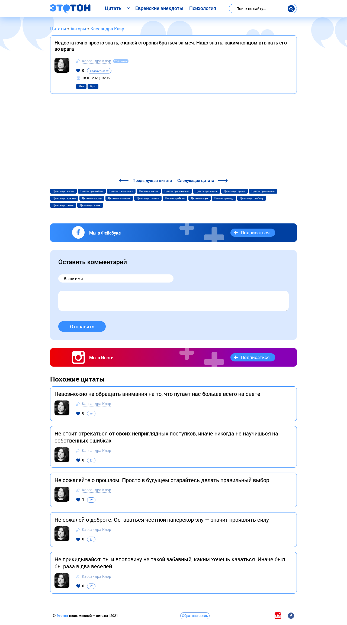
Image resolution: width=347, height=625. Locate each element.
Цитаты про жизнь (63, 191)
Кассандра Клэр (96, 60)
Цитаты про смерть (119, 198)
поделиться (99, 70)
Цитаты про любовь (92, 191)
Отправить (82, 326)
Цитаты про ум (199, 198)
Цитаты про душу (92, 198)
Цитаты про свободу (251, 198)
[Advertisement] (173, 137)
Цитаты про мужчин (64, 198)
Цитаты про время (234, 191)
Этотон (62, 616)
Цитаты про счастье (263, 191)
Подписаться (255, 232)
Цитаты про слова (63, 205)
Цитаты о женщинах (121, 191)
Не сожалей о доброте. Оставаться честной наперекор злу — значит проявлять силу (161, 519)
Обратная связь (195, 615)
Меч (81, 86)
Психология (202, 8)
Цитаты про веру (223, 198)
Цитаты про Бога (175, 198)
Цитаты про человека (177, 191)
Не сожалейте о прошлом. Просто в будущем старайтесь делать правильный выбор (161, 479)
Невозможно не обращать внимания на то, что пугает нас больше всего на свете (157, 393)
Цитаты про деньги (148, 198)
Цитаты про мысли (206, 191)
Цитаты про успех (90, 205)
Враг (93, 86)
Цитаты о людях (148, 191)
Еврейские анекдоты (159, 8)
